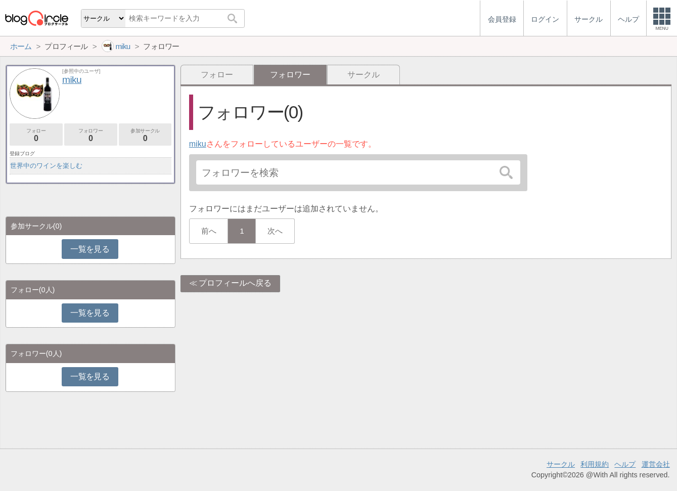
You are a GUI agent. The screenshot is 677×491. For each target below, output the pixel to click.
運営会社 (656, 464)
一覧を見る (89, 249)
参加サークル (145, 135)
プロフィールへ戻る (235, 283)
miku (197, 144)
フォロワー (90, 135)
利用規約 (594, 464)
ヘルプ (625, 464)
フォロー (217, 74)
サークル (363, 74)
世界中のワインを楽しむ (46, 165)
